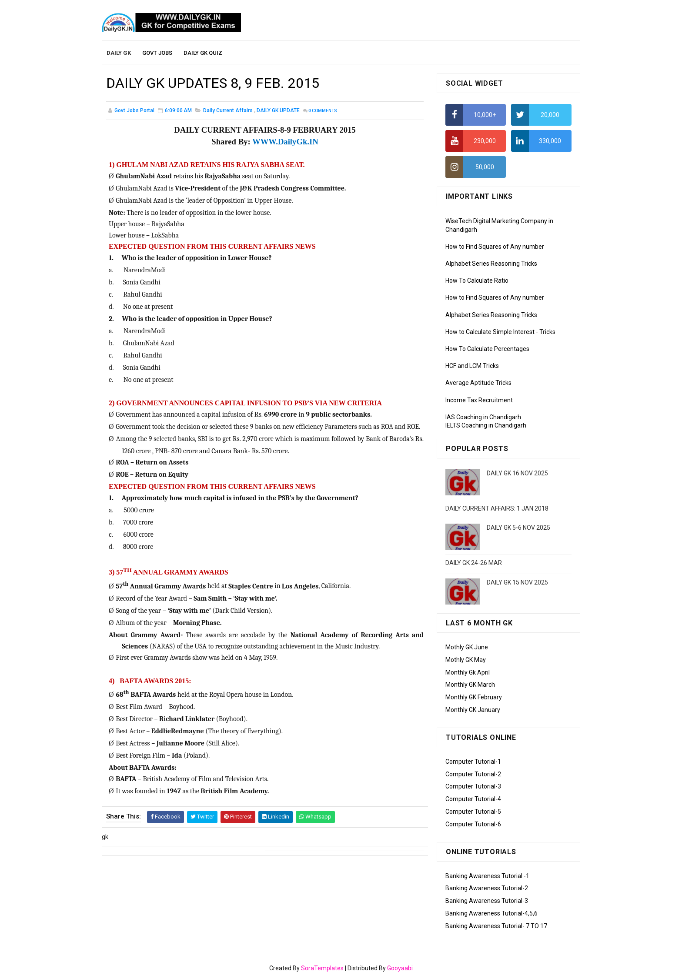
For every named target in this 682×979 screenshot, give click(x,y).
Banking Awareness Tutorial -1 (487, 875)
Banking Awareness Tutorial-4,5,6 (491, 913)
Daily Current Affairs (228, 110)
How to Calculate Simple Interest (490, 331)
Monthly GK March (470, 684)
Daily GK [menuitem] (119, 53)
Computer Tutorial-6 (473, 824)
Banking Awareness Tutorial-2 (486, 888)
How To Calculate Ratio (476, 280)
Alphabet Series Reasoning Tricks (491, 263)
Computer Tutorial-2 (473, 774)
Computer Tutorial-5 (473, 811)
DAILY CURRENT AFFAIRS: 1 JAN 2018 (496, 508)
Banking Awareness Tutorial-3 (486, 900)
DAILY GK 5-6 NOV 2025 (518, 527)
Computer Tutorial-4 (473, 798)
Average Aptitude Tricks (478, 382)
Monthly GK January (472, 709)
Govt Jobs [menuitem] (157, 53)
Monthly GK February (473, 697)
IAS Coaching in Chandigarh (483, 417)
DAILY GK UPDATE (278, 110)
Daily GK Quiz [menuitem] (203, 53)
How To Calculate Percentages (487, 348)
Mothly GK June (466, 647)
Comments (322, 110)
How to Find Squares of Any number (494, 246)
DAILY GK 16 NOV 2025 (517, 473)
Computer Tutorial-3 (473, 786)
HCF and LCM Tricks (472, 365)
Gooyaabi (400, 968)
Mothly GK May (465, 659)
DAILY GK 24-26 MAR (473, 562)
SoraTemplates (322, 968)
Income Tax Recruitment (479, 400)
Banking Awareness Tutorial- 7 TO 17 (496, 925)
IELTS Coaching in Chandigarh (485, 425)
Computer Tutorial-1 (473, 761)
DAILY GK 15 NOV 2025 (517, 582)
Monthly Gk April (467, 672)
